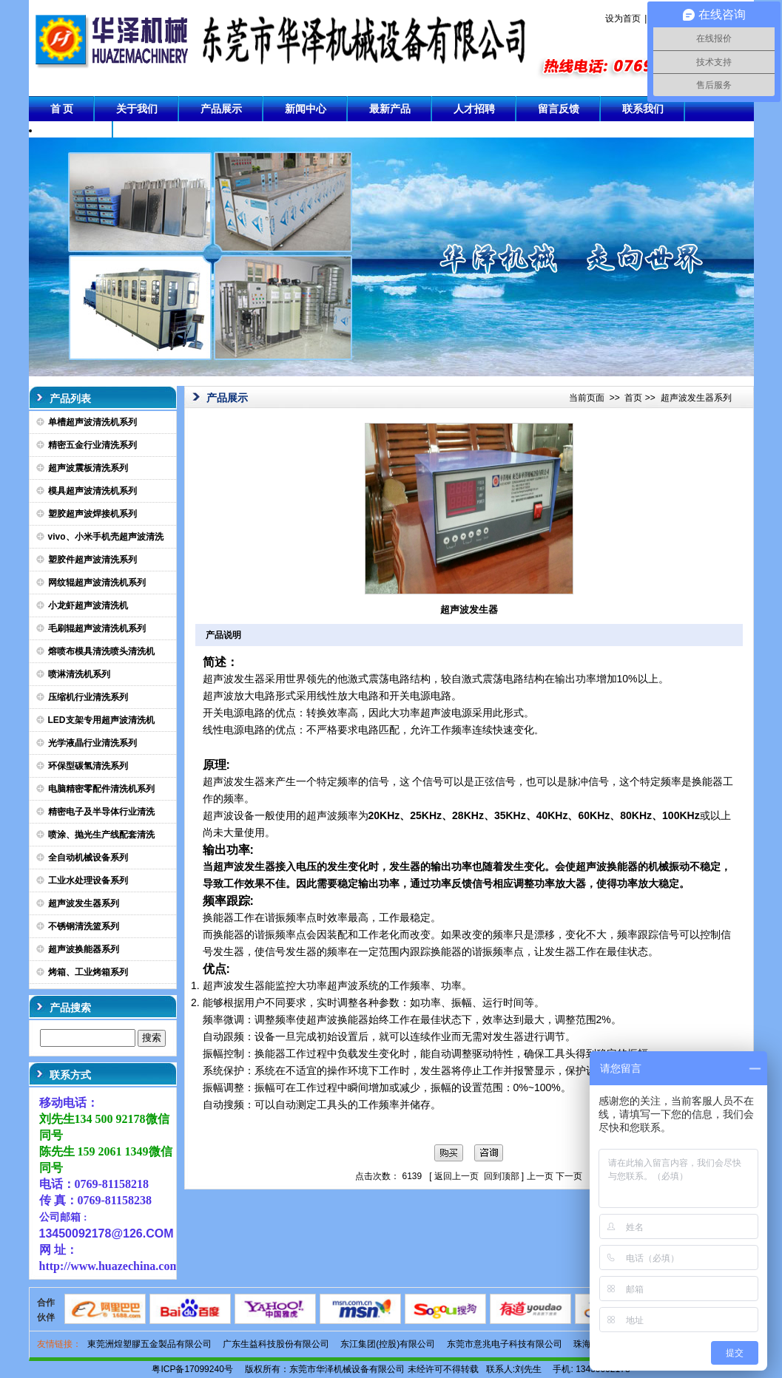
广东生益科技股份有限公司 (276, 1344)
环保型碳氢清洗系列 (88, 766)
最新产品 (390, 109)
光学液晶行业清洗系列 (92, 743)
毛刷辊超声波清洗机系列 (97, 628)
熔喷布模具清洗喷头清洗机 (101, 651)
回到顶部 (501, 1176)
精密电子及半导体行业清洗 (101, 812)
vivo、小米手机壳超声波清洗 (106, 537)
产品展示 (221, 109)
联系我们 (643, 109)
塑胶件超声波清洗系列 (92, 559)
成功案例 (71, 134)
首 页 (62, 109)
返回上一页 (456, 1176)
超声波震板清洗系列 (88, 468)
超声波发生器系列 (83, 903)
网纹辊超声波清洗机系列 (97, 582)
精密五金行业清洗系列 (92, 445)
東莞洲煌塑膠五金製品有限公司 (149, 1344)
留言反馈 (558, 109)
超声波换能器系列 (83, 949)
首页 (633, 398)
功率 (461, 866)
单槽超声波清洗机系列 (92, 422)
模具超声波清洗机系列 (92, 491)
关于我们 (137, 109)
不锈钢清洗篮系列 (83, 926)
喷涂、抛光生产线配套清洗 (101, 834)
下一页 (569, 1176)
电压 (306, 866)
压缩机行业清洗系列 (88, 697)
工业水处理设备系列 (88, 880)
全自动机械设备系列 (88, 857)
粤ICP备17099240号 (192, 1369)
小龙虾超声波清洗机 (88, 605)
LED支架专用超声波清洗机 (101, 720)
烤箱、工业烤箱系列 (88, 972)
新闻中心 (305, 109)
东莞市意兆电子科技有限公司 (504, 1344)
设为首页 (623, 18)
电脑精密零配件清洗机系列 (101, 789)
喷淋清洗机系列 (79, 674)
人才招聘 (474, 109)
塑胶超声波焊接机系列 (92, 514)
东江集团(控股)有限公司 (387, 1344)
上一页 (540, 1176)
